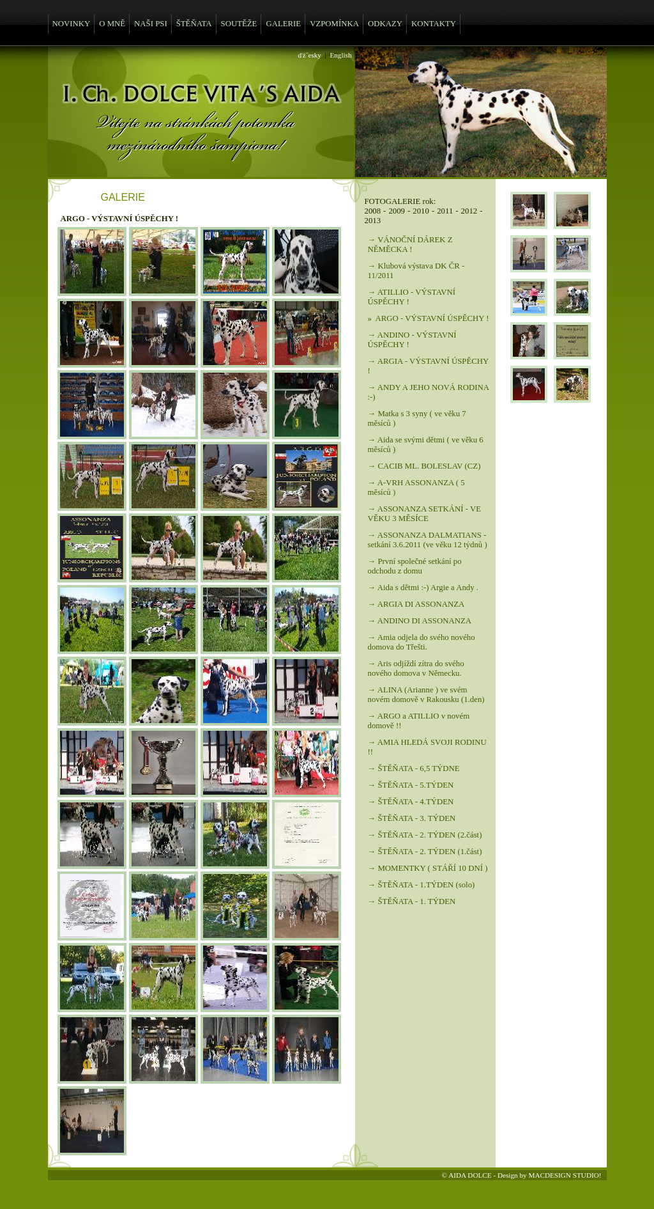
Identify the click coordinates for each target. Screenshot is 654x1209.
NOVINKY (71, 23)
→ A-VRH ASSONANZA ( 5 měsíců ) (416, 487)
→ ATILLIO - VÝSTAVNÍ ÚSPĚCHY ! (411, 297)
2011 (445, 211)
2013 (373, 220)
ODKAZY (385, 23)
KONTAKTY (433, 23)
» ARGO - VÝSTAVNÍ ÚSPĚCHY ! (428, 318)
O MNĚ (112, 23)
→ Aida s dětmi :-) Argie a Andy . (423, 587)
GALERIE (283, 23)
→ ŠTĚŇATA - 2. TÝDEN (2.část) (425, 835)
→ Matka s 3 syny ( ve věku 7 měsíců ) (417, 418)
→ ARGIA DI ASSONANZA (416, 604)
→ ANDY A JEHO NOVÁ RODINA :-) (428, 392)
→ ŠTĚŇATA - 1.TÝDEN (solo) (421, 884)
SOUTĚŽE (239, 23)
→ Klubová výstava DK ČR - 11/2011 (416, 270)
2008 (373, 211)
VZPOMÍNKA (334, 23)
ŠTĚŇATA (194, 23)
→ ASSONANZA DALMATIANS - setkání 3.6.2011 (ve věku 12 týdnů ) (427, 540)
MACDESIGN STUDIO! (564, 1175)
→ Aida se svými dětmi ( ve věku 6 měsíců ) (425, 444)
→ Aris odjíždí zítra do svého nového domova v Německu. (416, 668)
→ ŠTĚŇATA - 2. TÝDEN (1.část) (425, 851)
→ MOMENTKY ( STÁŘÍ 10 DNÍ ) (428, 868)
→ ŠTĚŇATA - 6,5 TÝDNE (414, 768)
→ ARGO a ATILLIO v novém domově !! (419, 721)
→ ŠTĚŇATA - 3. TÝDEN (412, 818)
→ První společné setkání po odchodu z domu (415, 566)
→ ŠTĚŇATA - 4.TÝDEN (411, 801)
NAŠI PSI (150, 23)
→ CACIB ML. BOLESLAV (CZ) (424, 466)
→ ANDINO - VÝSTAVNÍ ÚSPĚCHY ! (412, 340)
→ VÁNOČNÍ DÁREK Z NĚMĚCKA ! (410, 244)
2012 (469, 211)
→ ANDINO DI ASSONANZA (419, 620)
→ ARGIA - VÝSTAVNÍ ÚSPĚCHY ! (428, 366)
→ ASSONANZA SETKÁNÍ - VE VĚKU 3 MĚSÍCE (425, 513)
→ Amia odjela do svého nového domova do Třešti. (421, 642)
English (340, 55)
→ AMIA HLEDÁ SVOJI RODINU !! (427, 747)
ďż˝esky (309, 55)
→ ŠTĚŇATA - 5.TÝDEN (411, 785)
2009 (396, 211)
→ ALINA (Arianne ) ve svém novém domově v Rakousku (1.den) (426, 694)
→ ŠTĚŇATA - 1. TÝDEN (412, 901)
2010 (421, 211)
